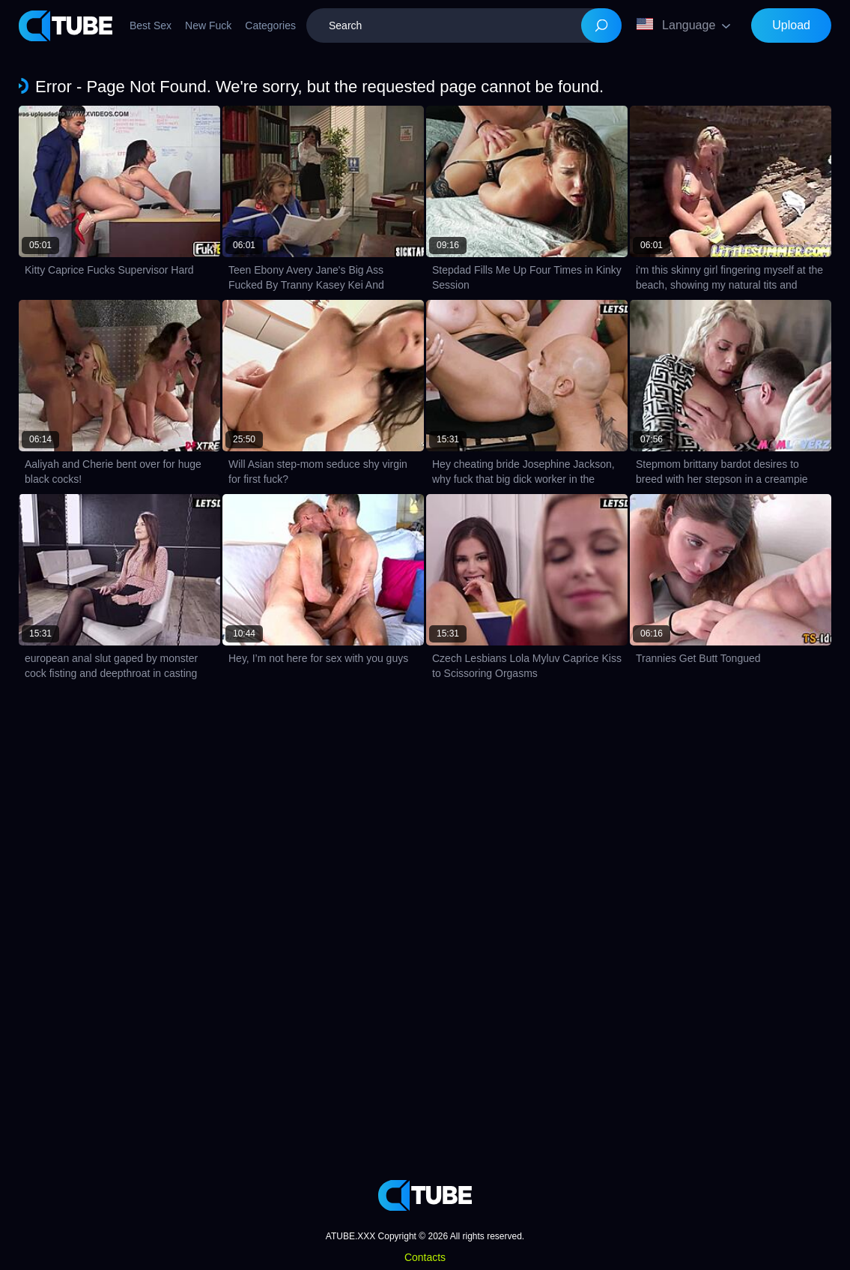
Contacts (425, 1257)
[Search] (601, 25)
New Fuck (208, 25)
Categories (270, 25)
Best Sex (150, 25)
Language (676, 24)
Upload (791, 25)
